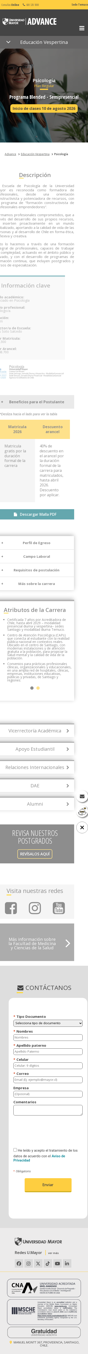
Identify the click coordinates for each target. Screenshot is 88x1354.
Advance (10, 154)
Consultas (10, 5)
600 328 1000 (30, 5)
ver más (53, 1253)
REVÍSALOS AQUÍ (23, 854)
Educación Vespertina (35, 154)
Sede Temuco (80, 5)
